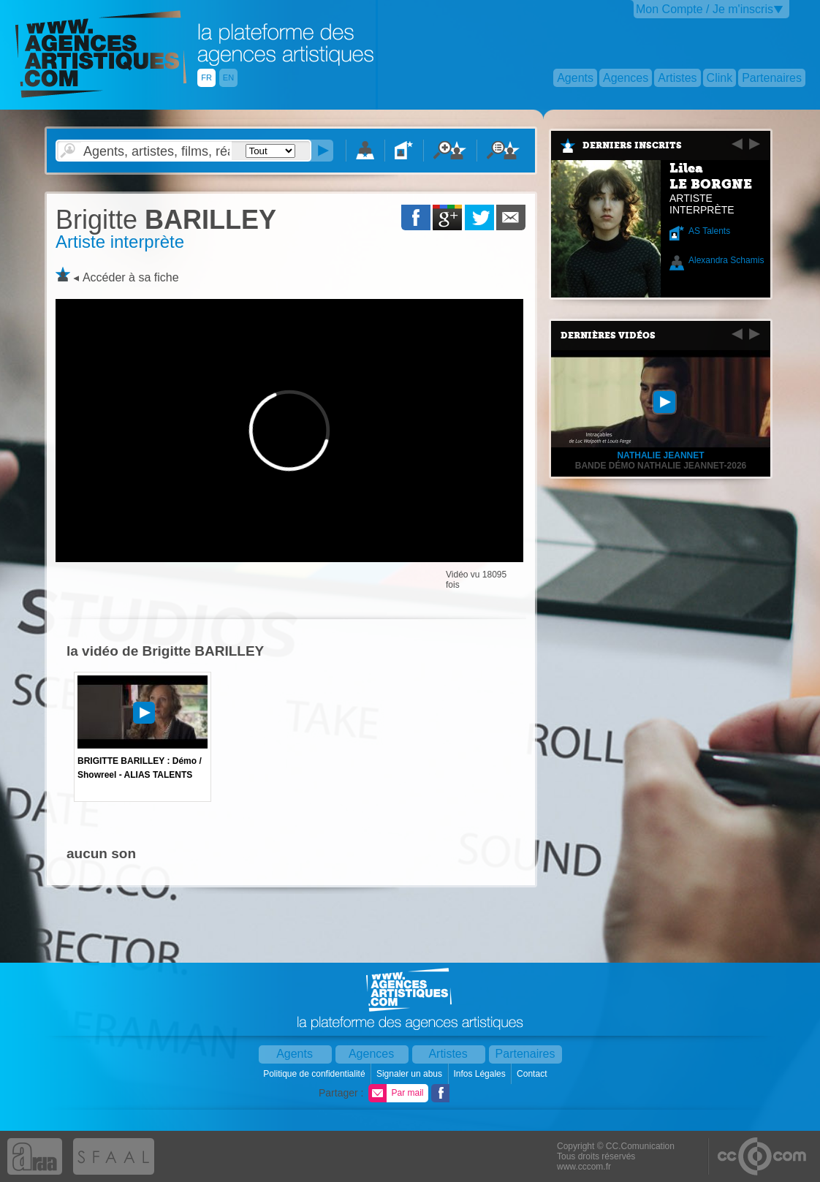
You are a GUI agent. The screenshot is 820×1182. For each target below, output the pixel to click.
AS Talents (709, 231)
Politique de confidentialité (315, 1074)
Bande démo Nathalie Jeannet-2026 (660, 466)
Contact (533, 1074)
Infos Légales (480, 1074)
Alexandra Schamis (726, 260)
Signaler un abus (410, 1074)
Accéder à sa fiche (131, 277)
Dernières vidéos (608, 335)
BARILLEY (166, 220)
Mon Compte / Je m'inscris (704, 9)
